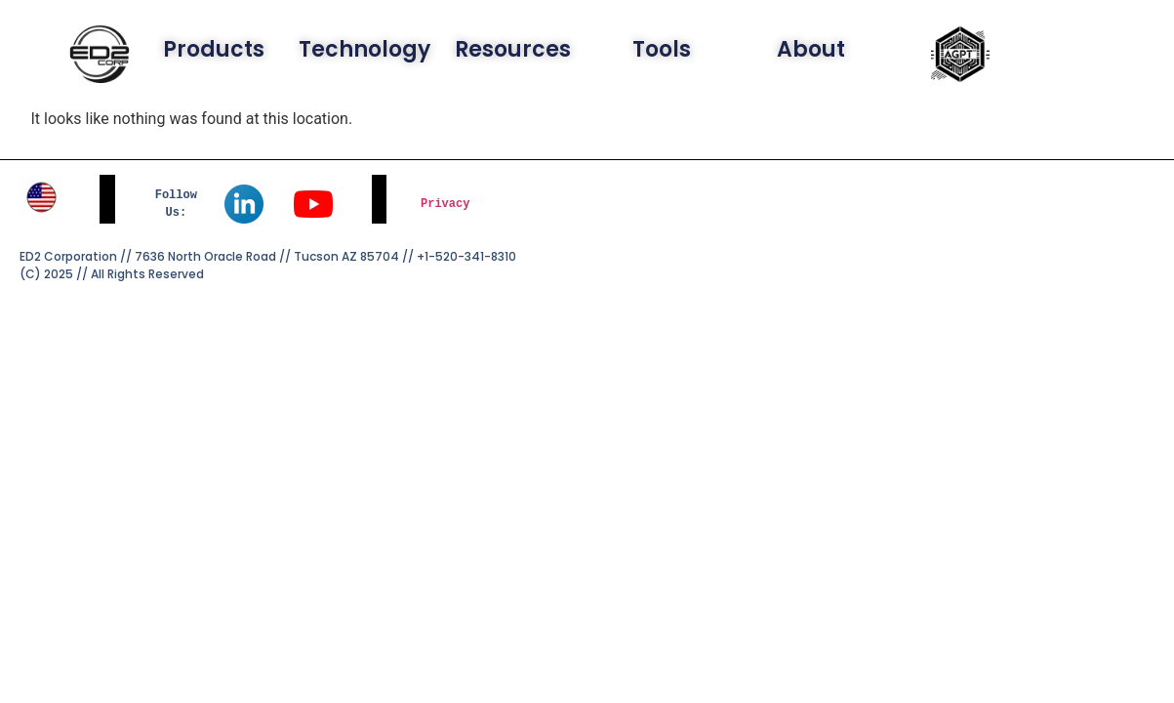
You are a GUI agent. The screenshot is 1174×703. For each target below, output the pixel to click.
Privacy (445, 203)
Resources (513, 49)
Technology (364, 49)
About (811, 49)
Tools (661, 49)
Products (213, 49)
